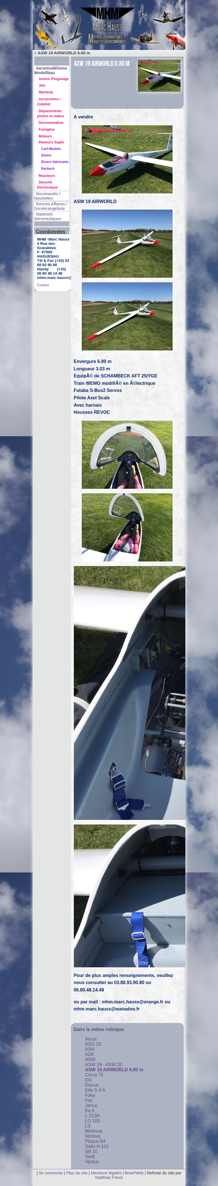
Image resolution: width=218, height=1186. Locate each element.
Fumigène (47, 129)
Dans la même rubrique (99, 1029)
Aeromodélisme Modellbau (50, 70)
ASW (90, 1059)
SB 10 (91, 1151)
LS (88, 1126)
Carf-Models (51, 149)
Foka (90, 1095)
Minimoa (93, 1131)
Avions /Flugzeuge (54, 79)
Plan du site (76, 1173)
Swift (90, 1156)
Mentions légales (107, 1173)
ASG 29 (93, 1044)
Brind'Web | (136, 1173)
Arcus (91, 1039)
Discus (92, 1085)
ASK (89, 1054)
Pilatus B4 (95, 1141)
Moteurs (45, 136)
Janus (91, 1105)
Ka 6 (90, 1110)
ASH (90, 1049)
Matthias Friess (109, 1177)
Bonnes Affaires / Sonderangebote (51, 206)
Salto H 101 (97, 1146)
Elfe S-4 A (95, 1090)
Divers (46, 155)
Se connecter (51, 1173)
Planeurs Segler (51, 142)
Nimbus (92, 1136)
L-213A (92, 1115)
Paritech (47, 169)
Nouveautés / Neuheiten (47, 196)
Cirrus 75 (94, 1074)
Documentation (51, 123)
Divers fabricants (55, 162)
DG (88, 1080)
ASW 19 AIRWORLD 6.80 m (114, 1069)
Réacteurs (47, 176)
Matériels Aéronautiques (47, 216)
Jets (42, 85)
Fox (89, 1100)
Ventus (92, 1161)
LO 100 (92, 1120)
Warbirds (46, 92)
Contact (43, 285)
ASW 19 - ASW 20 (103, 1064)
